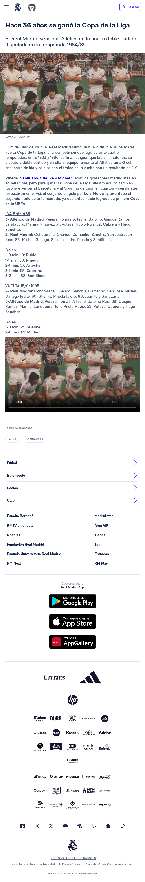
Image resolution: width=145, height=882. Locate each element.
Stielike (47, 178)
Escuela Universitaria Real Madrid (34, 554)
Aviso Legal (18, 864)
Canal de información (98, 864)
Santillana (29, 178)
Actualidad (35, 439)
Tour (98, 544)
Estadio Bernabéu (21, 516)
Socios (72, 487)
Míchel (64, 178)
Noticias (13, 535)
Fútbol (72, 462)
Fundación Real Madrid (25, 544)
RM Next (14, 563)
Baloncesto (72, 475)
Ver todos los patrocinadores (73, 858)
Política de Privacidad (42, 864)
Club (12, 439)
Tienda (100, 535)
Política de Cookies (70, 864)
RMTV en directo (20, 525)
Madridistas (104, 516)
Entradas (102, 554)
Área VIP (101, 525)
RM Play (101, 563)
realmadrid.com (124, 864)
